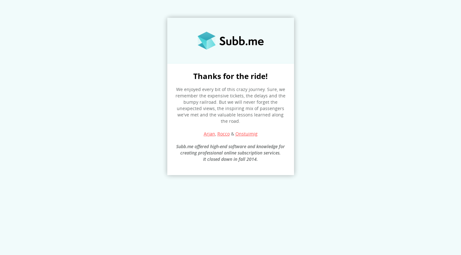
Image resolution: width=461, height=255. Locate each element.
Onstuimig (246, 134)
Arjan (209, 134)
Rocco (223, 134)
